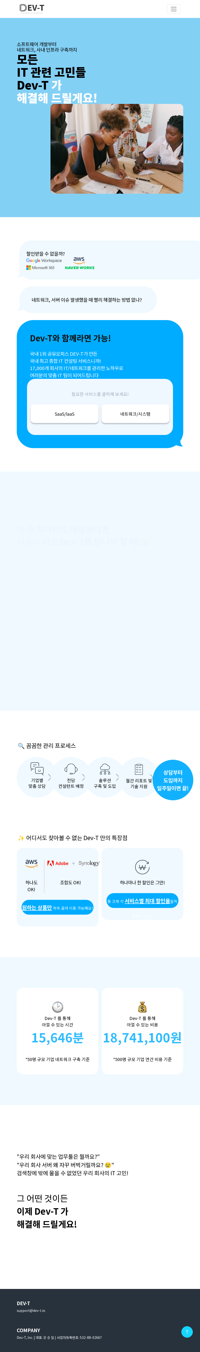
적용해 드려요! (142, 902)
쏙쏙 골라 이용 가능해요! (57, 907)
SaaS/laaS (64, 414)
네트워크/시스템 (135, 414)
